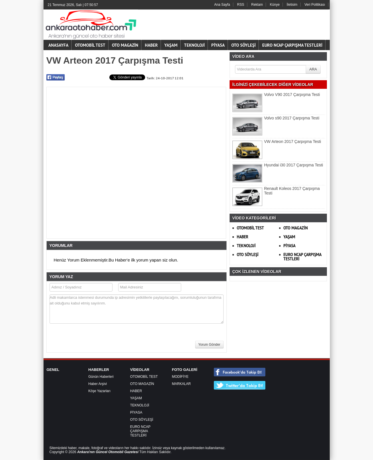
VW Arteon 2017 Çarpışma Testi (292, 141)
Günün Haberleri (101, 377)
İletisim (292, 5)
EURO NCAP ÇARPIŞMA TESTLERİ (292, 45)
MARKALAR (181, 384)
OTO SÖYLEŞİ (243, 45)
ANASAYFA (58, 45)
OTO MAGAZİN (125, 45)
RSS (240, 5)
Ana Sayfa (222, 5)
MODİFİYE (180, 377)
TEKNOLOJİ (194, 45)
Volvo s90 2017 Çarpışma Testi (291, 118)
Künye (275, 5)
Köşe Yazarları (99, 391)
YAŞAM (170, 45)
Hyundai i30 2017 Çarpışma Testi (293, 165)
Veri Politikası (314, 5)
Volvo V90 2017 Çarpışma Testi (292, 94)
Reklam (257, 5)
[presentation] (93, 340)
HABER (151, 45)
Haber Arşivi (97, 384)
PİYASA (218, 45)
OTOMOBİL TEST (90, 45)
